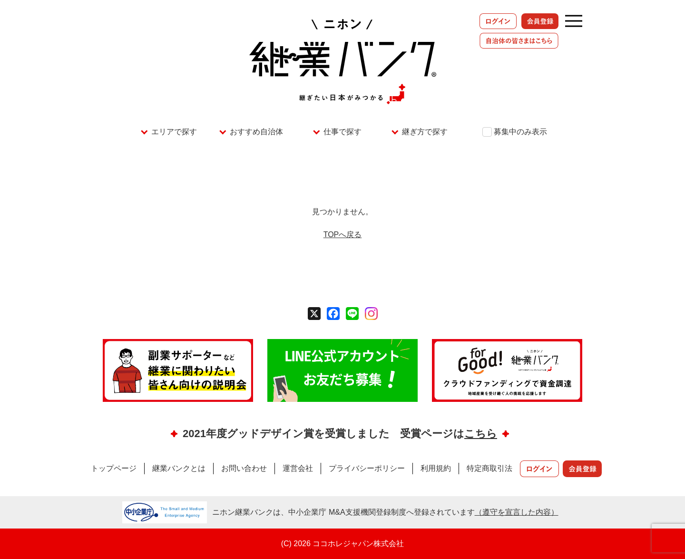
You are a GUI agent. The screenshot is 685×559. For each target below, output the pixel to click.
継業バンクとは (179, 468)
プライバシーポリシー (367, 468)
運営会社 (298, 468)
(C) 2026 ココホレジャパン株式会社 (342, 543)
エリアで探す (174, 132)
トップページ (114, 468)
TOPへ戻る (342, 234)
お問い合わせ (244, 468)
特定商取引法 (489, 468)
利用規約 (436, 468)
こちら (480, 433)
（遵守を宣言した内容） (516, 512)
